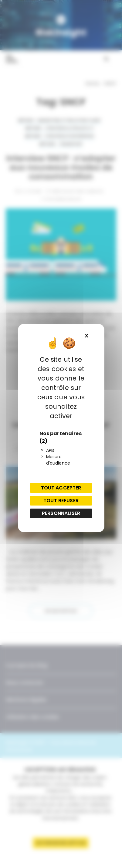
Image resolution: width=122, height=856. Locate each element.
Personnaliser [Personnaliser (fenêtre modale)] (61, 513)
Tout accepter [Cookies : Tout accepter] (61, 487)
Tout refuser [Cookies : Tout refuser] (61, 500)
